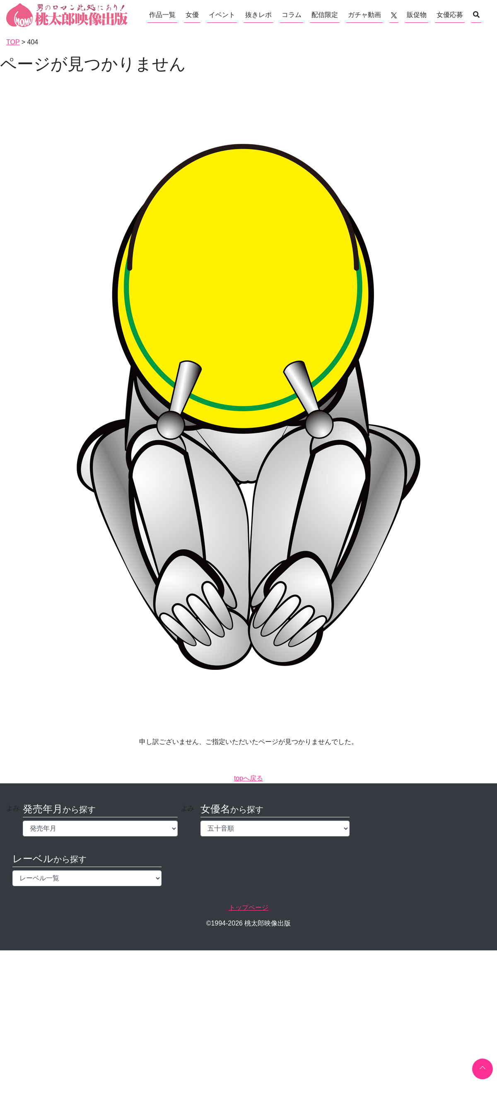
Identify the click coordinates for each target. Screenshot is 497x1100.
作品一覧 (162, 14)
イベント (222, 14)
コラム (292, 14)
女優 (192, 14)
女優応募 (450, 14)
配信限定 (324, 14)
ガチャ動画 (364, 14)
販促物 (417, 14)
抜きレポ (258, 14)
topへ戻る (248, 778)
